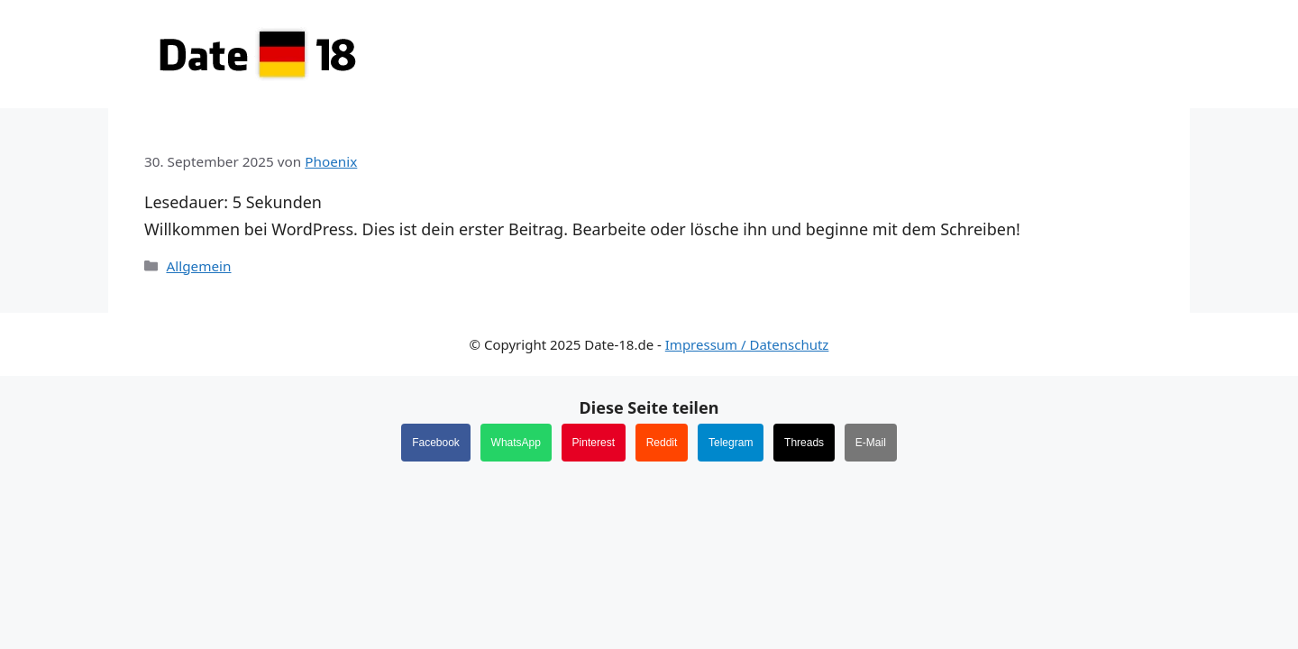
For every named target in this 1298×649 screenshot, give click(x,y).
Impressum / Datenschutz (747, 344)
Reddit (662, 442)
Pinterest (593, 442)
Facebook (436, 442)
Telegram (730, 442)
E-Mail (870, 442)
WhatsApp (516, 442)
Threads (804, 442)
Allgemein (198, 266)
